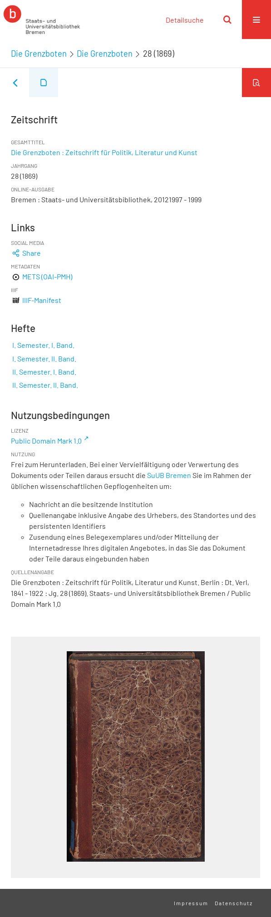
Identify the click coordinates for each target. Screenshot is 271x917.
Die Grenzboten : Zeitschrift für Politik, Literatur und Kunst (104, 152)
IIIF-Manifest (41, 300)
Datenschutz (234, 903)
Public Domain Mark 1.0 (46, 440)
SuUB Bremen (169, 475)
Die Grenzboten (39, 54)
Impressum (191, 903)
